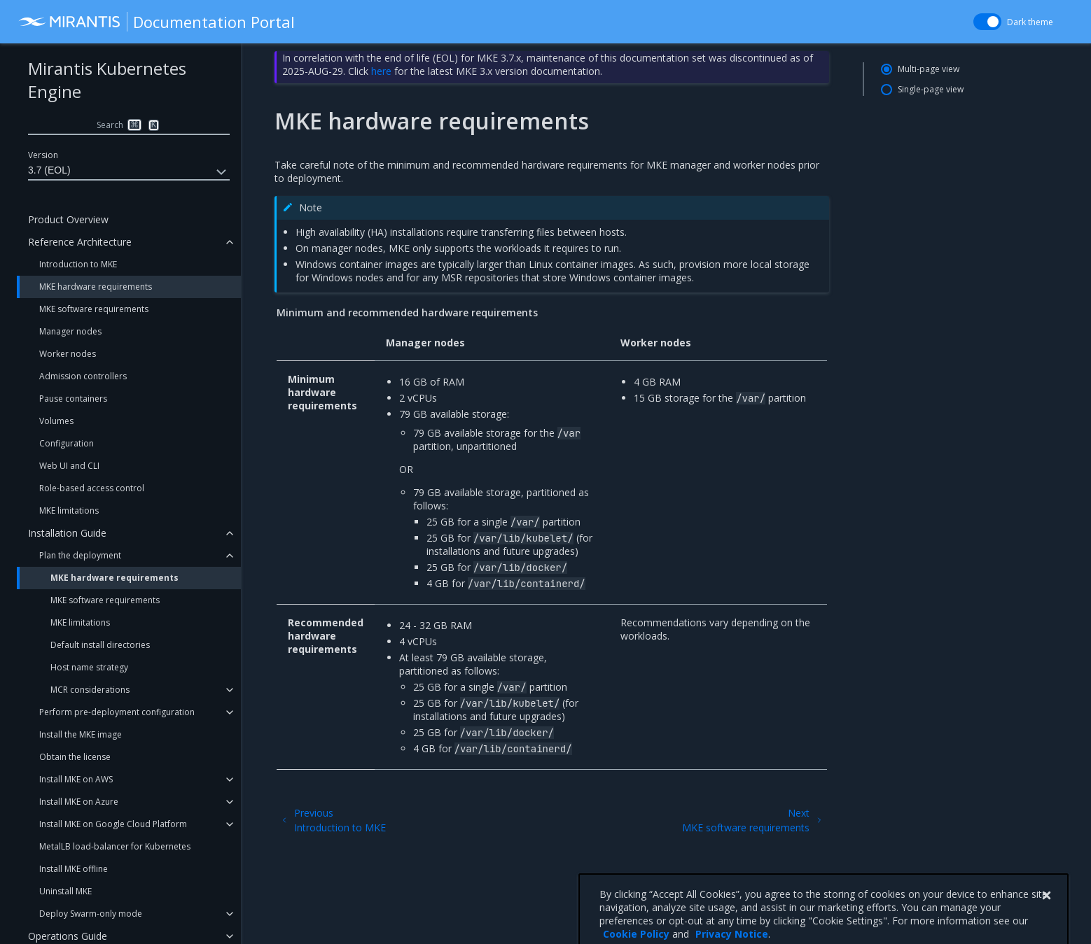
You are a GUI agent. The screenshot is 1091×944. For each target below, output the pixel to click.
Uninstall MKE (65, 891)
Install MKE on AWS (76, 779)
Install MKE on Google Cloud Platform (113, 824)
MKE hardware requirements (95, 287)
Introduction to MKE (78, 264)
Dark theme (1030, 22)
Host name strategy (89, 667)
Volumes (56, 421)
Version (43, 155)
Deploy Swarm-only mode (90, 914)
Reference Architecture (80, 241)
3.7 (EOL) (129, 172)
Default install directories (100, 645)
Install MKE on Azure (78, 802)
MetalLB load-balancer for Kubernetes (114, 846)
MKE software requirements (93, 309)
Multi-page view (928, 69)
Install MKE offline (73, 869)
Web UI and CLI (69, 466)
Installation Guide (67, 533)
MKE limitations (69, 510)
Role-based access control (91, 488)
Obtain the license (75, 757)
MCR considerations (90, 690)
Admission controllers (83, 376)
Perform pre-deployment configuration (117, 712)
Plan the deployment (80, 555)
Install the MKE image (80, 734)
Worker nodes (67, 354)
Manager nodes (70, 331)
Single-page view (931, 89)
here (381, 71)
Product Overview (68, 219)
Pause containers (73, 398)
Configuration (66, 443)
